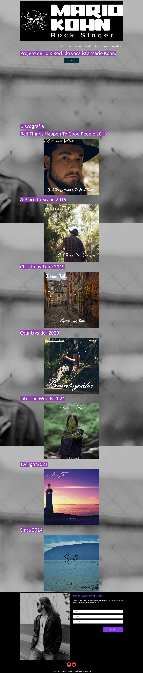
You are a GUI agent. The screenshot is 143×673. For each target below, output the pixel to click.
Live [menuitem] (96, 46)
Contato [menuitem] (88, 46)
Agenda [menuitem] (78, 46)
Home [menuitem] (62, 46)
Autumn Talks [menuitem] (116, 46)
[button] (71, 60)
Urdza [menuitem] (105, 46)
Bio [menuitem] (70, 46)
